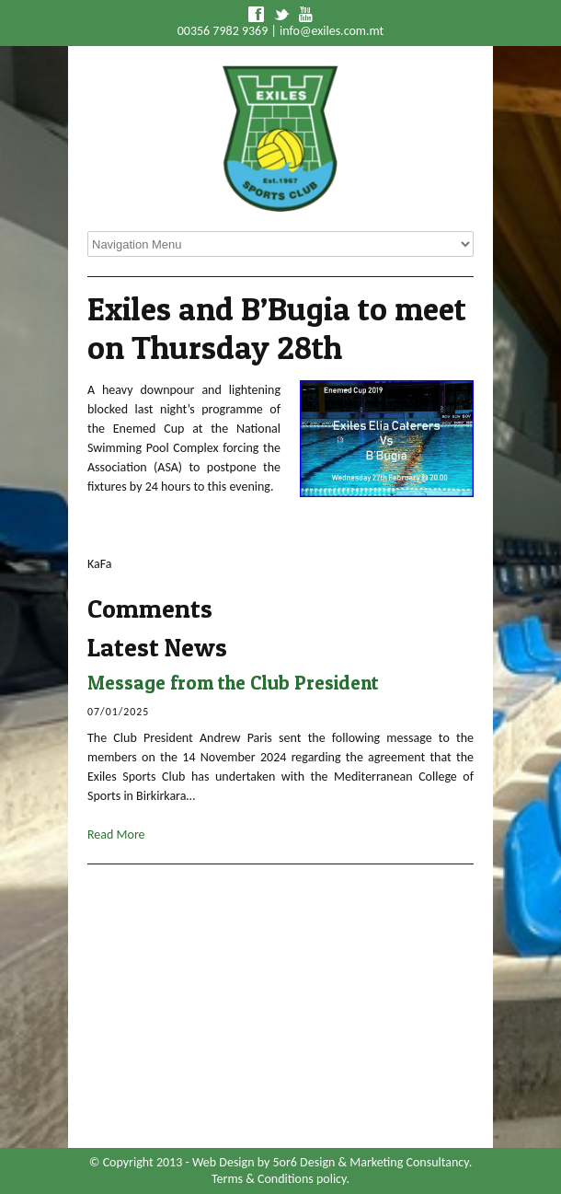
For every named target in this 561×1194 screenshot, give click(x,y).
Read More (116, 834)
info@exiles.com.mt (332, 31)
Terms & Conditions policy (279, 1179)
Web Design (223, 1162)
